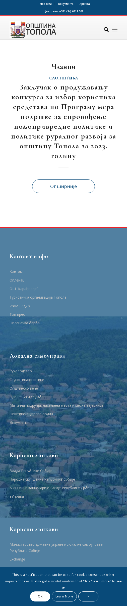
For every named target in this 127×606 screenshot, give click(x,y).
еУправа (17, 496)
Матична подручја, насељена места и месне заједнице (56, 405)
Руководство (21, 370)
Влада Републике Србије (31, 470)
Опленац (17, 280)
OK (40, 596)
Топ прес (17, 314)
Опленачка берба (25, 322)
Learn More (64, 596)
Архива (85, 4)
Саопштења (63, 78)
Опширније (63, 186)
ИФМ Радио (20, 305)
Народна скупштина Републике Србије (42, 479)
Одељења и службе (26, 396)
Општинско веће (24, 388)
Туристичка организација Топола (38, 297)
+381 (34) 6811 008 (71, 11)
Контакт (17, 271)
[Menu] (114, 29)
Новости (46, 4)
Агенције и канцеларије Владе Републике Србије (51, 487)
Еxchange (17, 559)
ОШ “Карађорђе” (24, 288)
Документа (66, 4)
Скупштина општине (27, 379)
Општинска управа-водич (31, 413)
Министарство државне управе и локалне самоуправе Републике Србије (56, 547)
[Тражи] (104, 29)
